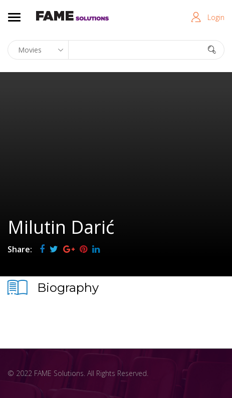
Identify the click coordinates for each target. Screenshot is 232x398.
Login (215, 17)
